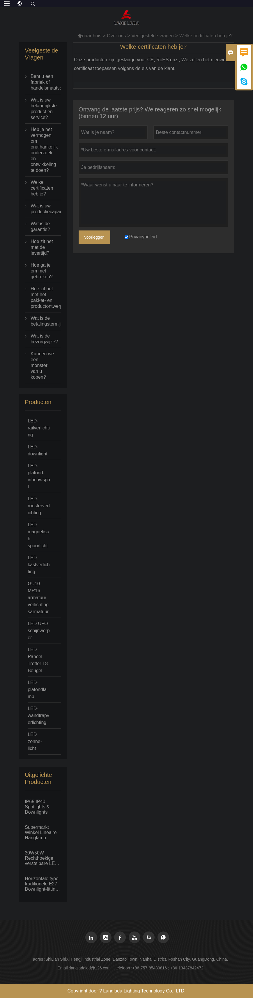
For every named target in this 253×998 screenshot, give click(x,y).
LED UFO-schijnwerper (39, 630)
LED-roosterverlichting (39, 505)
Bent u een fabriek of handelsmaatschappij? (43, 82)
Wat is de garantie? (40, 226)
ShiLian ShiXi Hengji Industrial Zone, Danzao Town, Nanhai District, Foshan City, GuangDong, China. (136, 959)
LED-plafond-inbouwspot (39, 476)
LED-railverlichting (39, 427)
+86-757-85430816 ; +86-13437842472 (167, 968)
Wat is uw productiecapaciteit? (43, 208)
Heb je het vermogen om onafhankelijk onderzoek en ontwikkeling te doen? (43, 150)
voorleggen (94, 237)
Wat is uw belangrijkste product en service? (43, 108)
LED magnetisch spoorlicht (38, 535)
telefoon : (124, 968)
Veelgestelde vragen (153, 35)
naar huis (89, 35)
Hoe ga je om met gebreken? (42, 271)
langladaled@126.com (90, 968)
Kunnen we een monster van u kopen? (42, 365)
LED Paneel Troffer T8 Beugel (38, 660)
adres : (39, 959)
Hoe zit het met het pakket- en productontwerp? (43, 297)
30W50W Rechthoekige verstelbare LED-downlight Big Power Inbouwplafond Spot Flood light (42, 858)
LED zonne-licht (35, 741)
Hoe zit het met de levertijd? (42, 247)
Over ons (116, 35)
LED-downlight (37, 450)
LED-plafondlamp (37, 689)
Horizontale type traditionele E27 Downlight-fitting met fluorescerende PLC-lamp (42, 884)
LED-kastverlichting (39, 564)
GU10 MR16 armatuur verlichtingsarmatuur (38, 597)
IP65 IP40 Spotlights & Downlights (37, 807)
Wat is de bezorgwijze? (43, 338)
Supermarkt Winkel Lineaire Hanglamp (40, 832)
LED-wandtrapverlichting (38, 715)
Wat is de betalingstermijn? (43, 321)
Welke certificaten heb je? (42, 188)
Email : (63, 968)
